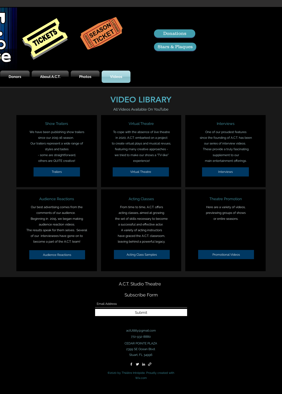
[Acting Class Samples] (142, 254)
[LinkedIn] (144, 364)
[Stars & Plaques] (175, 47)
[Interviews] (225, 171)
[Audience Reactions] (57, 254)
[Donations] (174, 33)
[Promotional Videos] (226, 254)
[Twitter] (137, 364)
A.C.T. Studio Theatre (140, 283)
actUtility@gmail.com (141, 330)
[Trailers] (57, 171)
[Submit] (141, 312)
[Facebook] (131, 364)
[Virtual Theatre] (141, 171)
